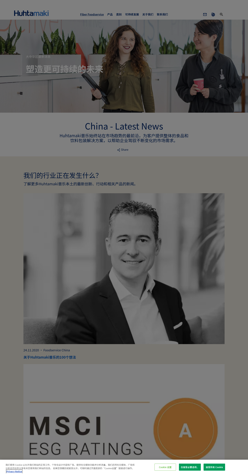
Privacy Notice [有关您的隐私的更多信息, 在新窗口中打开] (14, 471)
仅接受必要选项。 (190, 467)
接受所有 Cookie (214, 467)
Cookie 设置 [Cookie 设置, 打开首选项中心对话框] (165, 467)
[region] (124, 467)
